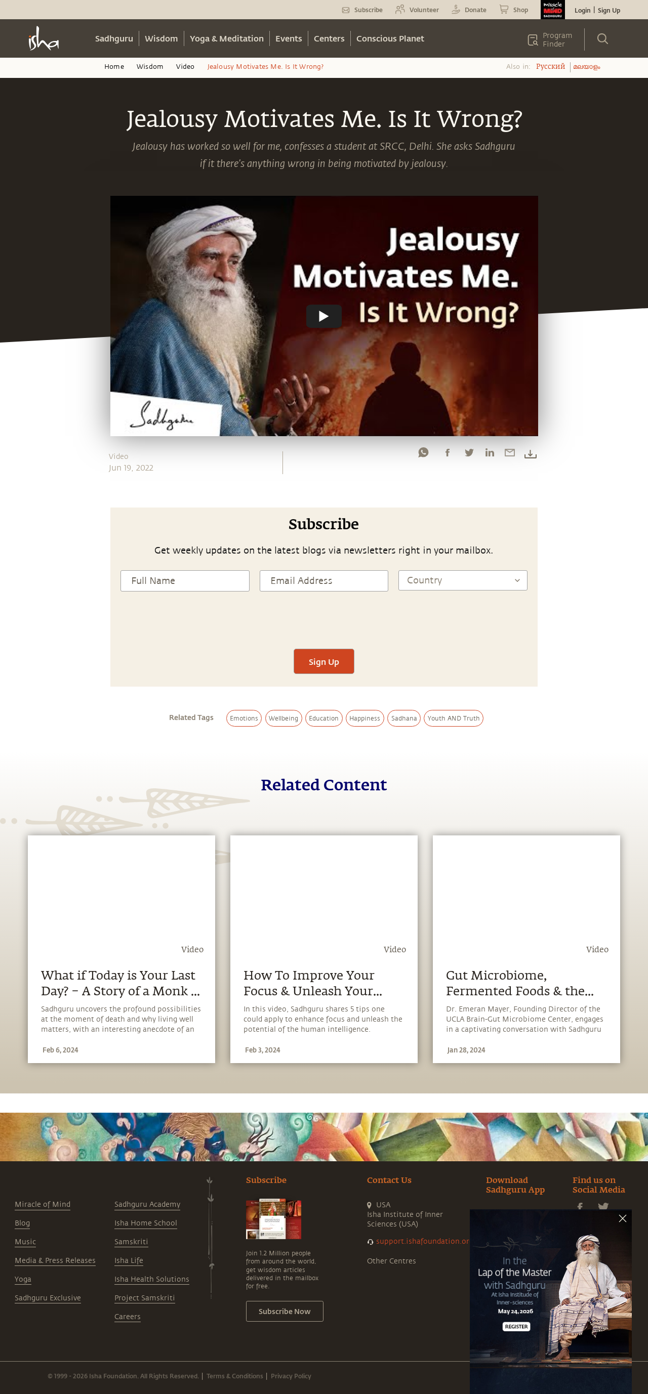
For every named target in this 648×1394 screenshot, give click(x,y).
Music (25, 1242)
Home (114, 66)
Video (185, 66)
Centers (329, 38)
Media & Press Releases (55, 1260)
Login (583, 10)
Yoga (23, 1279)
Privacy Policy (291, 1376)
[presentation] (324, 619)
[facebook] (447, 455)
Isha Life (128, 1260)
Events (288, 38)
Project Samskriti (144, 1298)
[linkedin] (489, 454)
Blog (22, 1223)
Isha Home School (145, 1223)
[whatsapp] (423, 454)
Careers (127, 1317)
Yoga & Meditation (227, 38)
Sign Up (609, 10)
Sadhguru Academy (147, 1204)
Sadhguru (114, 38)
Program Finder (558, 40)
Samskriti (131, 1242)
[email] (510, 454)
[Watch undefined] (324, 316)
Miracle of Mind (42, 1204)
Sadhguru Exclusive (48, 1298)
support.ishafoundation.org (424, 1241)
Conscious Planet (390, 38)
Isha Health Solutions (151, 1279)
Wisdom (161, 38)
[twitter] (469, 454)
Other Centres (391, 1261)
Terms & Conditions (235, 1376)
